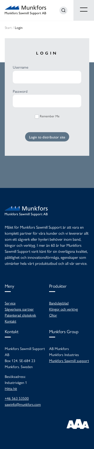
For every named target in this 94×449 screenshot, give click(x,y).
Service (10, 303)
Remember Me (47, 116)
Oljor (53, 315)
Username (20, 67)
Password (20, 91)
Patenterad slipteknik (20, 315)
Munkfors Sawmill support (69, 360)
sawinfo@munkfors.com (23, 404)
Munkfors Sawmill (25, 10)
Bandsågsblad (59, 303)
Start (8, 27)
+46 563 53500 (17, 398)
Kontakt (10, 321)
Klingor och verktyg (63, 309)
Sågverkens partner (19, 309)
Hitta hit (11, 388)
